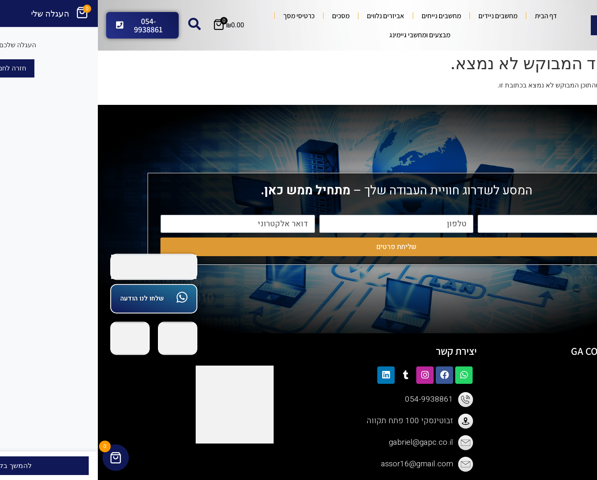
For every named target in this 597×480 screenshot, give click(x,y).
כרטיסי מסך (201, 15)
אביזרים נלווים (287, 15)
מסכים (243, 15)
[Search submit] (502, 25)
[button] (586, 114)
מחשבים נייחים (343, 15)
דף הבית (448, 15)
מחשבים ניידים (400, 15)
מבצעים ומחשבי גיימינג (321, 34)
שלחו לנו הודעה (44, 298)
